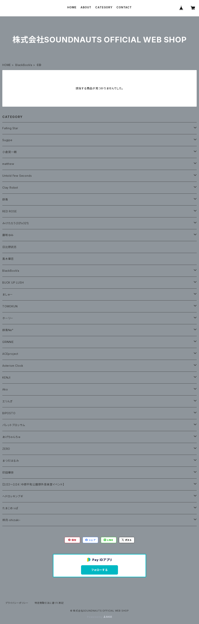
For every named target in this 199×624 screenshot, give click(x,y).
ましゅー (7, 294)
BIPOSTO (9, 413)
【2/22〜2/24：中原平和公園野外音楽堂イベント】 (33, 484)
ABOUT (85, 7)
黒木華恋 (8, 258)
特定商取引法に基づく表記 (49, 602)
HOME (71, 7)
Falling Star (10, 128)
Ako (5, 389)
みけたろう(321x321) (15, 223)
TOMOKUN (10, 306)
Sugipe (7, 140)
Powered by (99, 616)
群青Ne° (7, 330)
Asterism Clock (12, 365)
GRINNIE (8, 342)
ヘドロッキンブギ (12, 496)
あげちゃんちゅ (11, 437)
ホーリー (7, 318)
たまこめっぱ (10, 508)
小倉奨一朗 (9, 152)
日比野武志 (9, 247)
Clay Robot (10, 187)
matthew (8, 163)
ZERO (6, 448)
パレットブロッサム (13, 425)
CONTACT (124, 7)
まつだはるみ (10, 460)
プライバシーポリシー (16, 602)
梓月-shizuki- (11, 520)
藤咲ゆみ (8, 235)
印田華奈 (8, 472)
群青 (5, 199)
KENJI (6, 377)
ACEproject (10, 353)
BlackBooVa (23, 65)
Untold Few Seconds (17, 175)
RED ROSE (9, 211)
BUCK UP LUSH (13, 282)
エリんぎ (7, 401)
